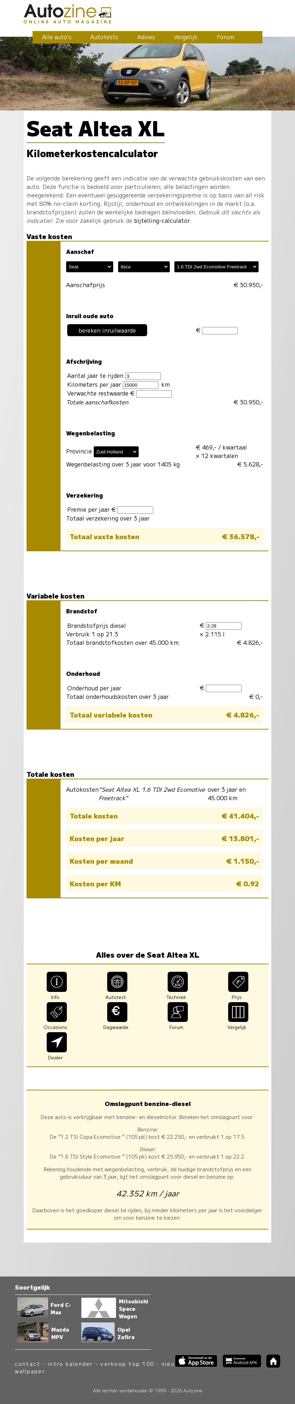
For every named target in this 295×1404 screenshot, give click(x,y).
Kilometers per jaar (112, 384)
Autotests (104, 36)
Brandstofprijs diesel (96, 625)
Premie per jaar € (110, 509)
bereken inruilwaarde (107, 330)
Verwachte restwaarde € (119, 393)
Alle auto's (56, 36)
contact (28, 1363)
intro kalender (70, 1363)
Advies (146, 36)
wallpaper (30, 1371)
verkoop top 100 (127, 1363)
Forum (225, 36)
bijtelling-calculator (162, 220)
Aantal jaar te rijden (114, 375)
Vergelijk (186, 36)
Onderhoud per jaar (94, 688)
